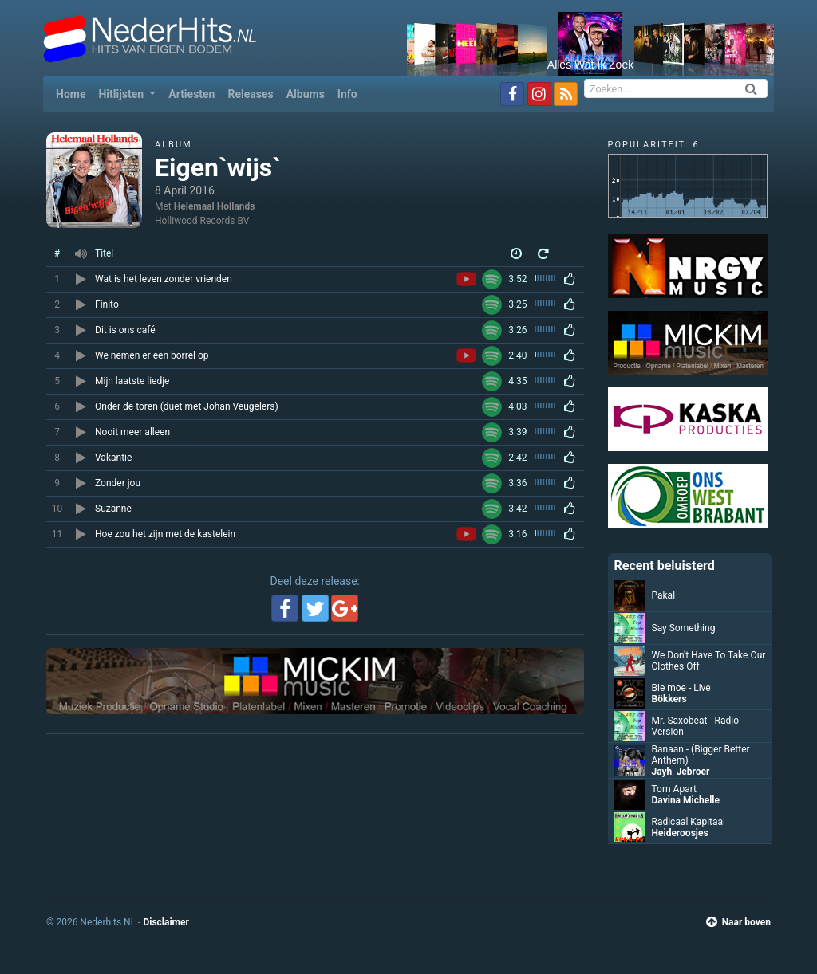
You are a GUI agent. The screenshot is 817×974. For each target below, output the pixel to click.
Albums (305, 94)
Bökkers (669, 699)
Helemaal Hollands (214, 206)
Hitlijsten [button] (122, 94)
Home (74, 92)
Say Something (684, 628)
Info (347, 94)
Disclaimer (165, 922)
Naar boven (738, 922)
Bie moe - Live (681, 687)
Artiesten (191, 94)
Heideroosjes (680, 833)
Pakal (664, 595)
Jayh (662, 771)
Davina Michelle (686, 800)
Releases (250, 94)
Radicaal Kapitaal (688, 821)
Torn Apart (674, 789)
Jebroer (693, 771)
